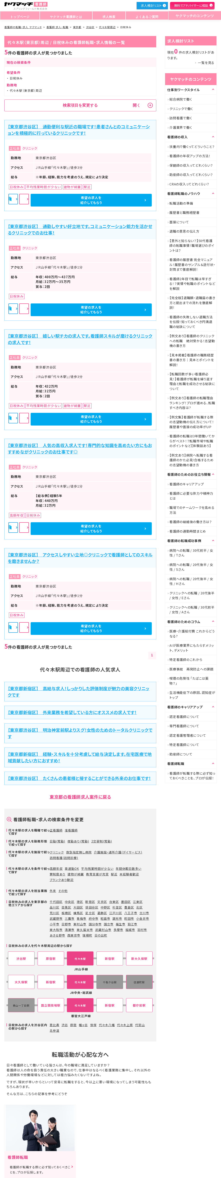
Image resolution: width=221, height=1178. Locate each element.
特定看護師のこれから (185, 659)
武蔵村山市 (103, 930)
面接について (179, 222)
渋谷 (65, 1025)
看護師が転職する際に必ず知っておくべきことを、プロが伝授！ (192, 775)
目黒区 (66, 907)
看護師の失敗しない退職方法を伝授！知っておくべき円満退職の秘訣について (191, 322)
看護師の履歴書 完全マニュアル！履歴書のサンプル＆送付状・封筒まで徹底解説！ (192, 264)
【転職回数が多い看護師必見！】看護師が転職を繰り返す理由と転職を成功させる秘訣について (192, 381)
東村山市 (79, 924)
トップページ (19, 16)
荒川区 (54, 913)
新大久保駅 (139, 958)
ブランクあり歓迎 (62, 880)
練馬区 (78, 913)
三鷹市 (69, 918)
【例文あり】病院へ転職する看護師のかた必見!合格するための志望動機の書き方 (191, 460)
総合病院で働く (180, 99)
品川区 (54, 907)
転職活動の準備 (181, 203)
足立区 (90, 913)
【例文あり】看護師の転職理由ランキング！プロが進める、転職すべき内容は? (192, 403)
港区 (80, 902)
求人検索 (107, 16)
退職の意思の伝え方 (184, 231)
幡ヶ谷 (83, 1025)
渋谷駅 (21, 958)
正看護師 (56, 830)
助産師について (180, 754)
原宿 (73, 1025)
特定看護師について (184, 744)
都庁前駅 (139, 1005)
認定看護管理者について (187, 735)
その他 (63, 891)
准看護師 (71, 830)
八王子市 (130, 913)
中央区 (69, 902)
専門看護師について (184, 726)
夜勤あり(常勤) (78, 841)
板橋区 (66, 913)
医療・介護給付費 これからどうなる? (192, 633)
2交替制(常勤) (101, 841)
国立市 (109, 924)
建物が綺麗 (76, 874)
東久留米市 (85, 930)
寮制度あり (57, 874)
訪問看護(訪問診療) (64, 858)
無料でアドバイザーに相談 (191, 5)
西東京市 (73, 935)
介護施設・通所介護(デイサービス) (118, 852)
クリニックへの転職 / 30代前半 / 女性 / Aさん (192, 609)
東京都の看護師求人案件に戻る (80, 797)
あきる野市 (57, 935)
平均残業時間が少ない (97, 868)
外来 (53, 891)
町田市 (129, 918)
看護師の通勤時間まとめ (187, 531)
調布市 (117, 918)
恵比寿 (54, 1025)
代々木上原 (125, 1025)
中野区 (105, 907)
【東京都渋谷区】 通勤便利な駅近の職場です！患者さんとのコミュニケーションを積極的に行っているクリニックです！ (79, 129)
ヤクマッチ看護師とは (64, 16)
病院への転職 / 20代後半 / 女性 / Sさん (191, 567)
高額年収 (56, 868)
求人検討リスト (151, 5)
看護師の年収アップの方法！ (190, 156)
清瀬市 (69, 930)
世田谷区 (91, 907)
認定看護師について (184, 716)
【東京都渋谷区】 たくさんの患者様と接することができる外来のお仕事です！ (79, 778)
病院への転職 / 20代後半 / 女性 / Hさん (191, 581)
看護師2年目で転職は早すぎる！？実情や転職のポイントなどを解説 (192, 284)
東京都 (77, 27)
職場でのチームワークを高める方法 (192, 510)
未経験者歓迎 (129, 874)
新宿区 (90, 902)
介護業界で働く (180, 127)
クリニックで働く (181, 108)
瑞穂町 (87, 935)
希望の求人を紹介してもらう (129, 200)
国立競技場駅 (50, 1005)
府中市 (93, 918)
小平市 (54, 924)
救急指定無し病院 (79, 852)
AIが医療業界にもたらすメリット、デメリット (191, 648)
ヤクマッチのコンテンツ (193, 16)
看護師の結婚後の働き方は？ (190, 521)
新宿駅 (110, 958)
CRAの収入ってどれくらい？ (189, 184)
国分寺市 (95, 924)
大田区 (78, 907)
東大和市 (56, 930)
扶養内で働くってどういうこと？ (192, 146)
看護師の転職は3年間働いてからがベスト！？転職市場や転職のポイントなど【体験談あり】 (192, 441)
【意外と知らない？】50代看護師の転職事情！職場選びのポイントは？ (191, 245)
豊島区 (129, 907)
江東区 (138, 902)
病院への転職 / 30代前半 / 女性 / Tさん (191, 553)
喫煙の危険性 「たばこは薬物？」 (189, 680)
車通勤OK (72, 868)
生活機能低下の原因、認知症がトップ (192, 695)
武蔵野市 (56, 918)
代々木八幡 (107, 1025)
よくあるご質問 (144, 16)
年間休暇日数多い (128, 868)
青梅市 (81, 918)
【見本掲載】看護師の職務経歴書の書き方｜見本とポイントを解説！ (191, 360)
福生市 (120, 924)
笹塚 (93, 1025)
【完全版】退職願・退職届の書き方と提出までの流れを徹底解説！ (192, 302)
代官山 (140, 1025)
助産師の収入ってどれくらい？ (191, 174)
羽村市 (142, 930)
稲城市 (130, 930)
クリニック (57, 852)
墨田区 (126, 902)
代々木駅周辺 (107, 27)
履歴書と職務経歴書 (184, 212)
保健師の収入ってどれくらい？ (191, 165)
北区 (139, 907)
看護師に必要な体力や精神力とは (191, 495)
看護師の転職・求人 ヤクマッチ (23, 27)
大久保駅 (21, 982)
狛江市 (132, 924)
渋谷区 (90, 27)
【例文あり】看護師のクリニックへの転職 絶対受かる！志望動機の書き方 (192, 341)
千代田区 (56, 902)
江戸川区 (115, 913)
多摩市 (118, 930)
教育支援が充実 (97, 874)
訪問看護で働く (180, 118)
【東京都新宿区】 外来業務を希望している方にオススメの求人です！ (72, 712)
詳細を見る (80, 200)
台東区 (114, 902)
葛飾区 (102, 913)
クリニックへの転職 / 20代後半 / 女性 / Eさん (192, 595)
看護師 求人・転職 (57, 27)
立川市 (144, 913)
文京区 (102, 902)
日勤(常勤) (57, 841)
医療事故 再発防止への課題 (191, 669)
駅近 (114, 874)
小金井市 (142, 918)
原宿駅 (51, 958)
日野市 (66, 924)
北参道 (54, 1030)
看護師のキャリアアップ (186, 484)
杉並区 (117, 907)
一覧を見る (206, 62)
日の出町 (101, 935)
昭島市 (105, 918)
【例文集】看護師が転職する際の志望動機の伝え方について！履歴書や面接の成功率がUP (191, 422)
